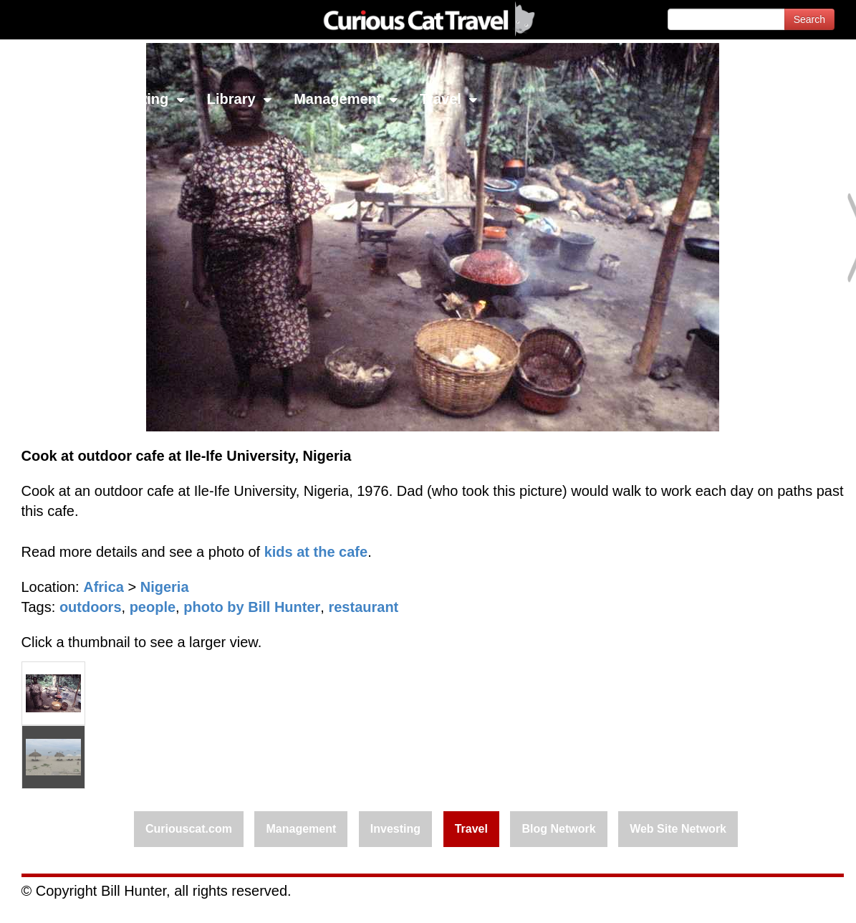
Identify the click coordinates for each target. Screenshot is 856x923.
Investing (145, 99)
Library (239, 99)
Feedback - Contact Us (785, 900)
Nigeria (164, 587)
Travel (449, 99)
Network (47, 99)
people (152, 607)
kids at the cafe (316, 552)
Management (346, 99)
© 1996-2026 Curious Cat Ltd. (87, 900)
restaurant (363, 607)
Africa (103, 587)
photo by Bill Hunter (251, 607)
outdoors (90, 607)
